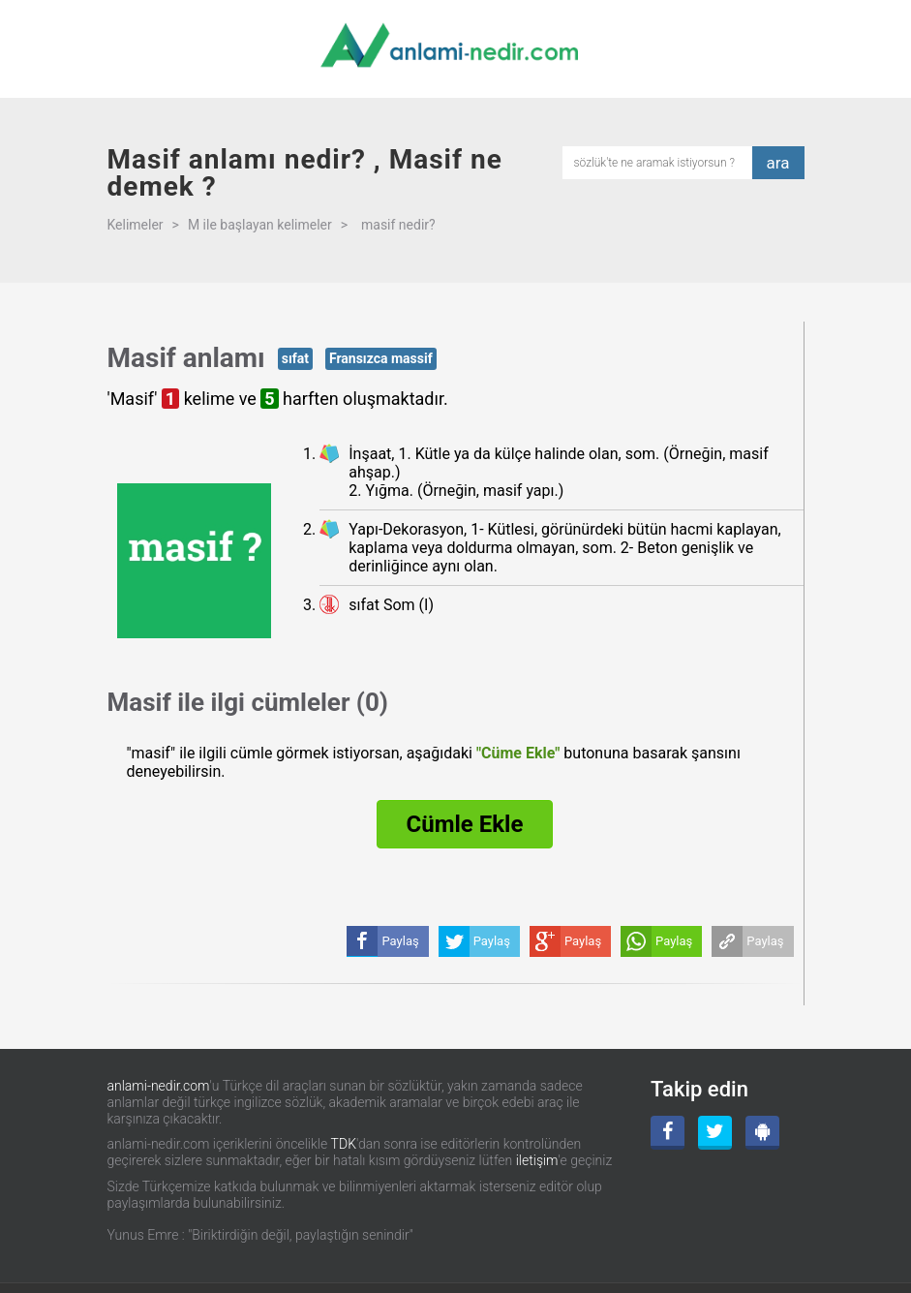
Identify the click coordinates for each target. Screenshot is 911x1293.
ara (778, 162)
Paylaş (764, 941)
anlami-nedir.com (158, 1085)
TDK (343, 1144)
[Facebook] (667, 1133)
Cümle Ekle (465, 824)
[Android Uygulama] (762, 1133)
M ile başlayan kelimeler (260, 224)
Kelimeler (135, 224)
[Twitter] (715, 1133)
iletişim (537, 1160)
